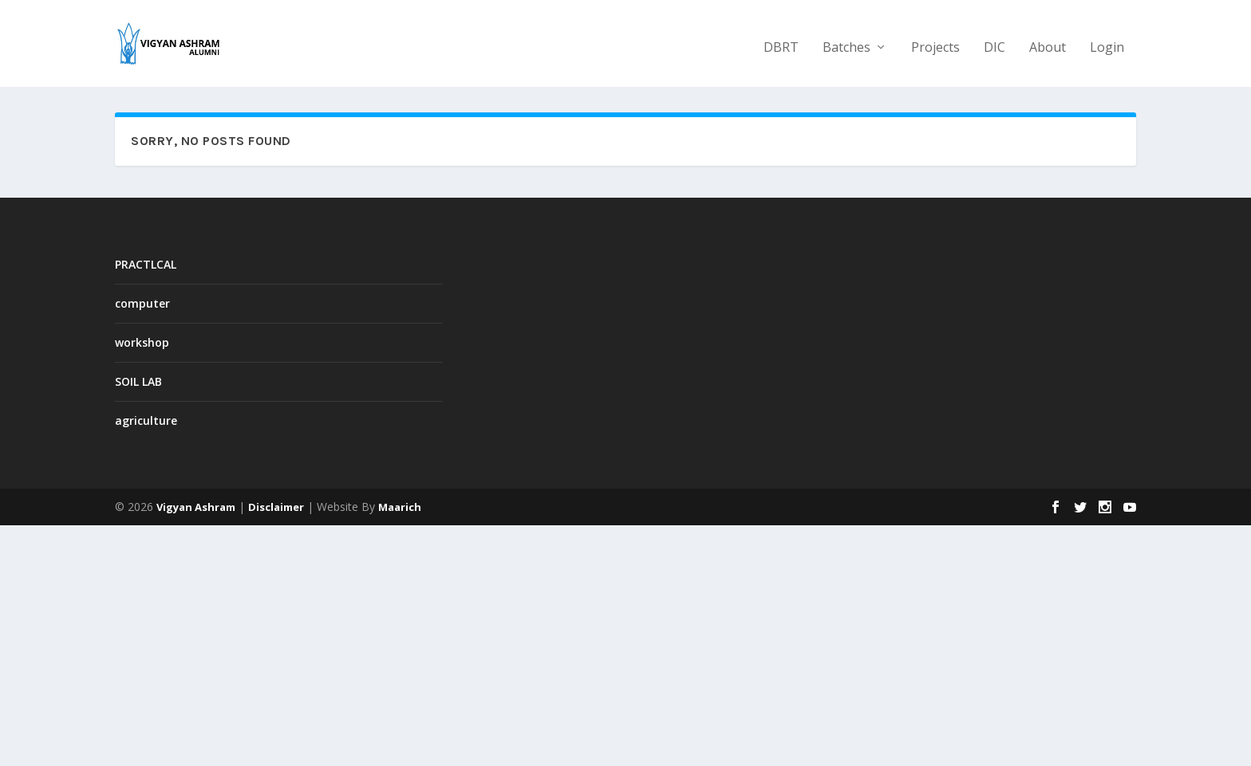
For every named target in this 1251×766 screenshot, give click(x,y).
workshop (142, 341)
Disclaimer (276, 506)
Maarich (399, 506)
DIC (994, 41)
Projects (935, 41)
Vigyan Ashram (195, 506)
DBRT (781, 41)
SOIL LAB (138, 380)
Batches (846, 41)
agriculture (146, 420)
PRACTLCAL (145, 263)
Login (1107, 41)
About (1047, 41)
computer (142, 302)
